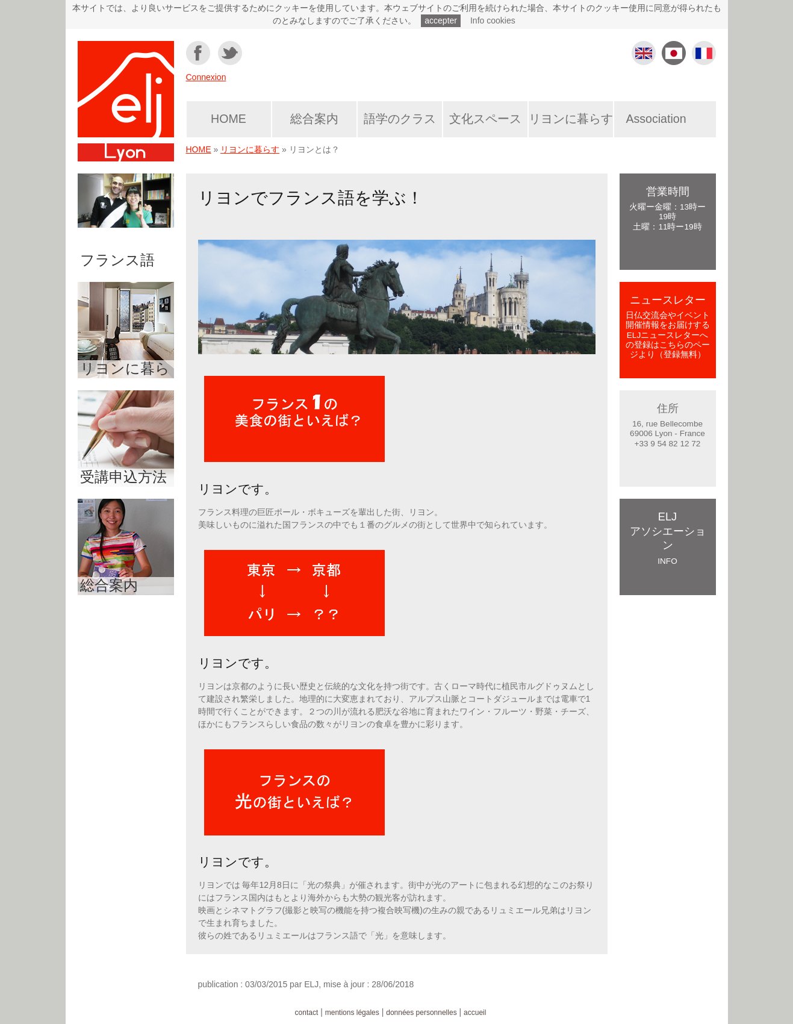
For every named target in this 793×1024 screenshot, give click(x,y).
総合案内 (314, 118)
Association (656, 118)
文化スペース (485, 118)
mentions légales (352, 1012)
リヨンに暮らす (571, 118)
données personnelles (421, 1012)
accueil (475, 1012)
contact (307, 1012)
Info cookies (492, 20)
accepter (440, 20)
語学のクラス (400, 118)
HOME (228, 118)
